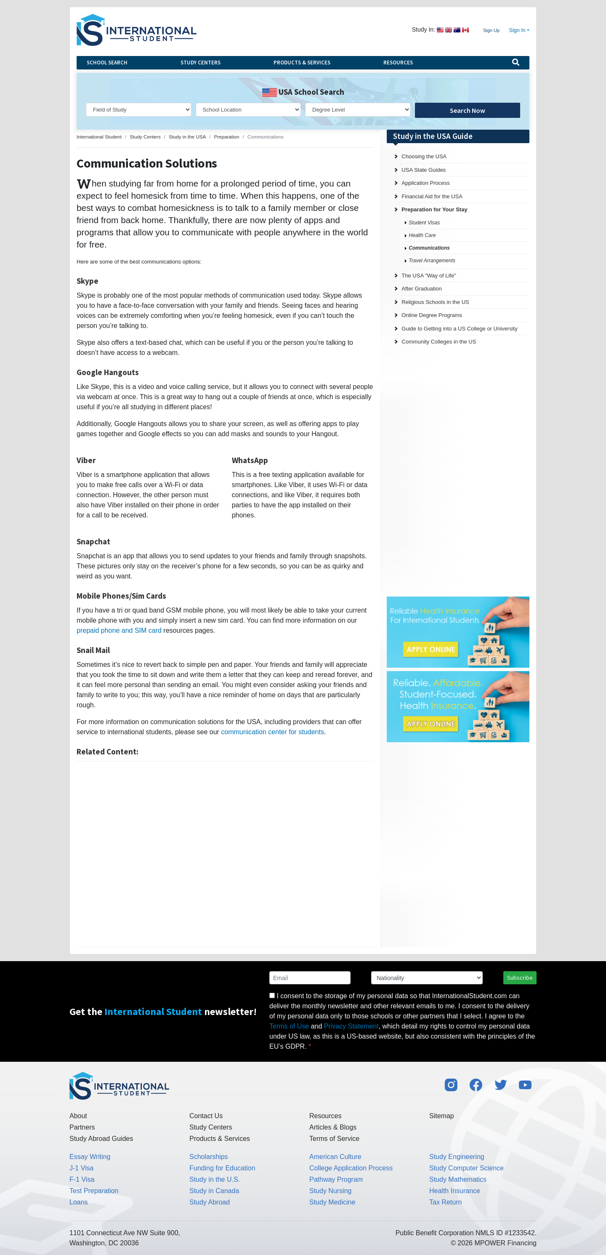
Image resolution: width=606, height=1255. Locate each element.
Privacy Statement (351, 1026)
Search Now (467, 110)
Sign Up (491, 30)
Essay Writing (90, 1156)
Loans (78, 1202)
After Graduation (421, 288)
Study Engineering (456, 1156)
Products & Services (302, 62)
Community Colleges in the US (438, 341)
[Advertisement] (225, 854)
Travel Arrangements (432, 261)
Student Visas (424, 223)
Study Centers (201, 62)
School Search (107, 62)
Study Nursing (330, 1190)
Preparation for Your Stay (434, 209)
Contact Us (206, 1115)
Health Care (422, 235)
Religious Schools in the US (435, 302)
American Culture (335, 1156)
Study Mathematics (457, 1179)
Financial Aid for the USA (431, 196)
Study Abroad (209, 1202)
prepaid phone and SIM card (119, 630)
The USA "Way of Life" (428, 275)
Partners (82, 1127)
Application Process (425, 183)
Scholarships (208, 1156)
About (78, 1115)
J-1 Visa (81, 1168)
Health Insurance (454, 1190)
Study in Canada (214, 1190)
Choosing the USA (424, 156)
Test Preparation (94, 1190)
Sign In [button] (517, 30)
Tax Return (445, 1202)
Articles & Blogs (332, 1127)
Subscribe (520, 977)
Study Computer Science (466, 1168)
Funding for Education (222, 1168)
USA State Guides (423, 170)
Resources (398, 62)
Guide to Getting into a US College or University (459, 328)
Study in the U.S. (214, 1179)
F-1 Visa (81, 1179)
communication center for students (272, 731)
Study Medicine (332, 1202)
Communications (429, 248)
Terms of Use (289, 1026)
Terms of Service (334, 1138)
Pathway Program (336, 1179)
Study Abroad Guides (101, 1138)
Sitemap (441, 1115)
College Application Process (351, 1168)
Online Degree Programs (431, 315)
